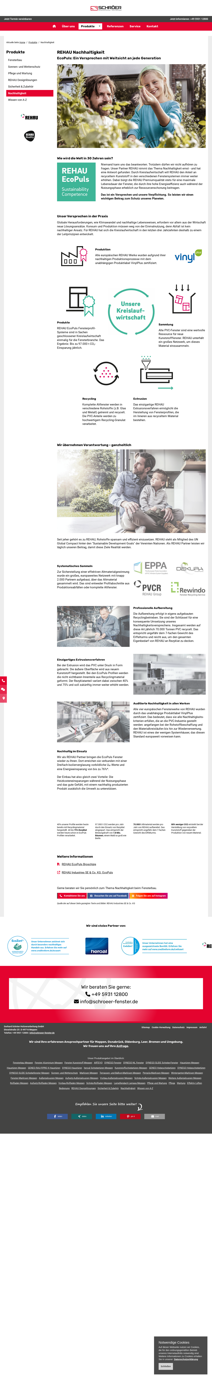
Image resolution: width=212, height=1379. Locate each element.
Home (22, 42)
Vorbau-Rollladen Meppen (71, 1083)
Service (135, 31)
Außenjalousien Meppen (51, 1078)
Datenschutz (178, 1027)
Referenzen (115, 31)
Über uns (68, 31)
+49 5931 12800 (199, 23)
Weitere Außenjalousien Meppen (184, 1078)
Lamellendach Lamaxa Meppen (129, 1083)
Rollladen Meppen (19, 1083)
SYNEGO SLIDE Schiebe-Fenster (162, 1062)
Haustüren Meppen (189, 1062)
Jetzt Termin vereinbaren (18, 23)
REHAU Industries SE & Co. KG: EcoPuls (87, 872)
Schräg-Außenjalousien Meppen (150, 1078)
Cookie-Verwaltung (161, 1027)
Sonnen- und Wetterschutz (24, 66)
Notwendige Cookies (174, 1342)
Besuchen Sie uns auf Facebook (108, 895)
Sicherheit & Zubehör (20, 86)
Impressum (192, 1027)
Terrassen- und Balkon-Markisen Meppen (120, 1073)
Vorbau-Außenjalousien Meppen (116, 1078)
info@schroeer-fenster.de (109, 1001)
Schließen (166, 1366)
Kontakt (152, 31)
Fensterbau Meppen (23, 1062)
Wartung (181, 1083)
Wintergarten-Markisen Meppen (187, 1073)
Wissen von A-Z (17, 99)
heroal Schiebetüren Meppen (98, 1068)
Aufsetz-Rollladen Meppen (43, 1083)
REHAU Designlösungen (22, 80)
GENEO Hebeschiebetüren (162, 1068)
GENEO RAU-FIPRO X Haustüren (44, 1068)
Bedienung (64, 1088)
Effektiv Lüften (194, 1083)
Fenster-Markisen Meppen (24, 1078)
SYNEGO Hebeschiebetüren (191, 1068)
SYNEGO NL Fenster (133, 1062)
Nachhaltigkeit (17, 93)
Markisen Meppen (89, 1073)
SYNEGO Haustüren (72, 1068)
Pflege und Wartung (20, 73)
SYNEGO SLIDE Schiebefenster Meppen (29, 1073)
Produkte (88, 31)
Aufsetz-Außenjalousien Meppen (81, 1078)
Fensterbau (15, 60)
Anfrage (122, 1046)
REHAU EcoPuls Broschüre (79, 864)
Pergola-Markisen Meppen (156, 1073)
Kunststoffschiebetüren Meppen (131, 1068)
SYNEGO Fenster (112, 1062)
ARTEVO (98, 1062)
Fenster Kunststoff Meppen (78, 1062)
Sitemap (146, 1027)
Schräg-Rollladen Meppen (99, 1083)
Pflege (172, 1083)
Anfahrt (203, 1027)
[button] (57, 1116)
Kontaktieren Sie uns (72, 895)
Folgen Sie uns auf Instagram (148, 895)
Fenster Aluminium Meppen (49, 1062)
